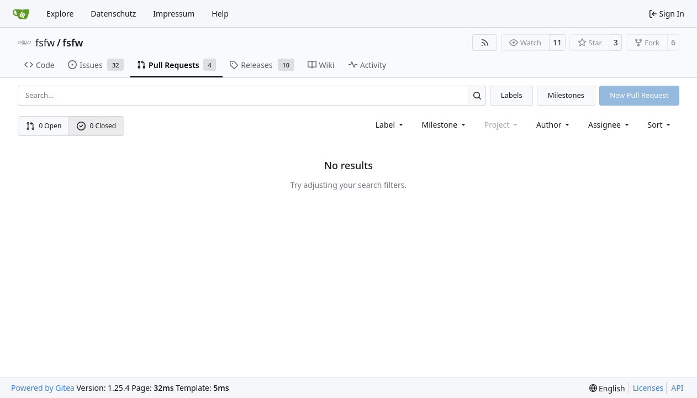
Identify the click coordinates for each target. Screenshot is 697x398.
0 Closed (97, 125)
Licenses (648, 388)
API (677, 388)
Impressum (173, 13)
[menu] (660, 124)
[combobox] (390, 124)
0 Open (44, 125)
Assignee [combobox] (609, 124)
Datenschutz (113, 13)
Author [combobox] (553, 124)
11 (557, 42)
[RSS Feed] (485, 42)
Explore (59, 13)
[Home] (21, 14)
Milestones (566, 95)
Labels (511, 95)
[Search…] (477, 95)
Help (220, 13)
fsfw (45, 42)
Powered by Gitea (43, 388)
